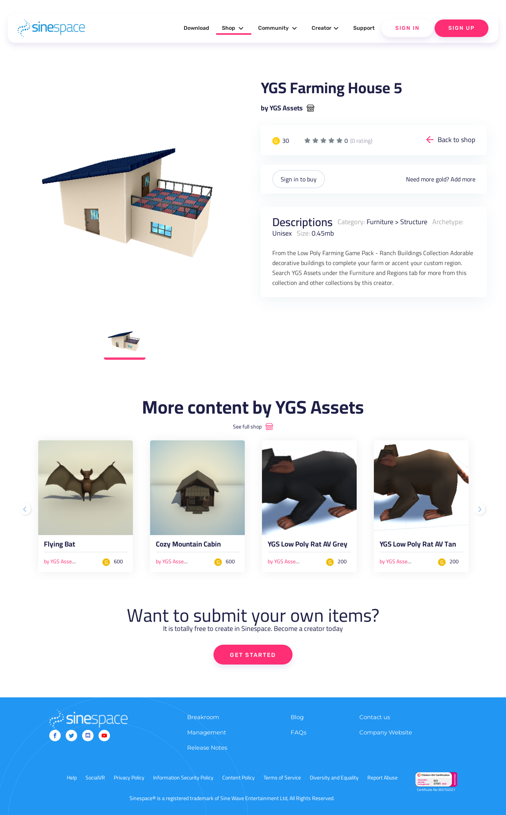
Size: (303, 233)
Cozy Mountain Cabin (188, 546)
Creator (326, 28)
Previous (26, 509)
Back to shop (456, 139)
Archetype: (448, 221)
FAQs (298, 732)
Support (364, 28)
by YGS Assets (282, 108)
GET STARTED (253, 655)
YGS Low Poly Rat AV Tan (418, 546)
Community (278, 28)
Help (72, 778)
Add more (463, 179)
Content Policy (238, 778)
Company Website (385, 732)
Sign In (407, 28)
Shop (234, 28)
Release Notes (207, 747)
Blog (297, 717)
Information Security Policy (183, 778)
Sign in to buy (299, 179)
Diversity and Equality (334, 778)
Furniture (380, 221)
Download (196, 28)
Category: (351, 221)
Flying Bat (59, 546)
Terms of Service (282, 778)
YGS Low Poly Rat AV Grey (308, 546)
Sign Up (461, 28)
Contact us (374, 717)
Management (206, 732)
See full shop (247, 427)
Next (480, 509)
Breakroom (203, 717)
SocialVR (95, 778)
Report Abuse (382, 778)
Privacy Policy (129, 778)
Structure (413, 221)
